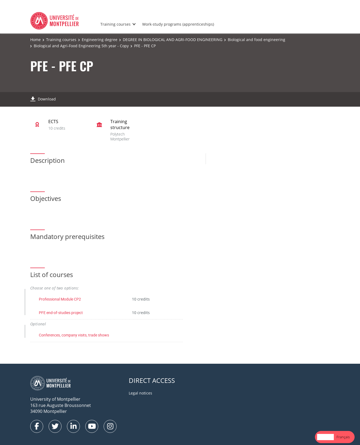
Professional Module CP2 (60, 299)
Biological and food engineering (256, 39)
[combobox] (325, 437)
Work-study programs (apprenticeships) (178, 24)
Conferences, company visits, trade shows (74, 335)
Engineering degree (99, 39)
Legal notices (140, 393)
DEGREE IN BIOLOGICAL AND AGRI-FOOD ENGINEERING (172, 39)
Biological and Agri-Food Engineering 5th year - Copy (81, 45)
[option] (343, 437)
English (325, 436)
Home (35, 39)
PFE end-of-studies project (61, 312)
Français (343, 436)
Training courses (115, 24)
